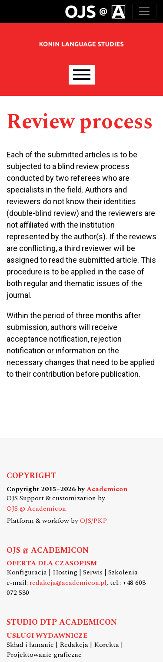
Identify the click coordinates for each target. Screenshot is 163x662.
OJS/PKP (93, 521)
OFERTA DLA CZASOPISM (52, 563)
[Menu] (82, 75)
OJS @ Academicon (36, 509)
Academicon (106, 489)
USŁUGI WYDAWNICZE (47, 636)
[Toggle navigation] (144, 11)
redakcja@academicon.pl (68, 583)
